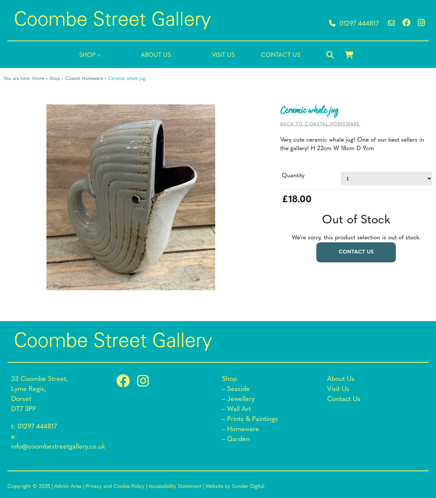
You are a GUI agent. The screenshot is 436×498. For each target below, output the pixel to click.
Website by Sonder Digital (235, 486)
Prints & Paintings (252, 419)
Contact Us (280, 55)
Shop (89, 55)
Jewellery (241, 399)
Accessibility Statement (175, 486)
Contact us (356, 252)
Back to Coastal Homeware (320, 124)
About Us (156, 55)
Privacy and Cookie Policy (115, 486)
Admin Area (67, 486)
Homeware (243, 429)
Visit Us (223, 55)
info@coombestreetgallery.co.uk (58, 446)
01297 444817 (354, 24)
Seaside (238, 389)
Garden (238, 439)
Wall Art (239, 409)
